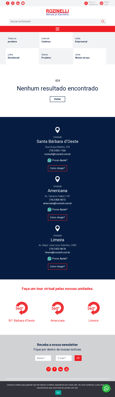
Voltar (57, 99)
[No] (111, 389)
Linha (89, 40)
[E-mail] (64, 358)
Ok (78, 358)
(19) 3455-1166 (57, 150)
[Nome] (43, 358)
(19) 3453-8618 (57, 248)
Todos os (22, 40)
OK (58, 392)
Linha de (56, 40)
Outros (56, 56)
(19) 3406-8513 (57, 199)
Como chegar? (57, 168)
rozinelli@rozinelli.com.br (57, 154)
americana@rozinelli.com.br (57, 203)
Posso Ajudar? (58, 160)
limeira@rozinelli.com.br (57, 252)
